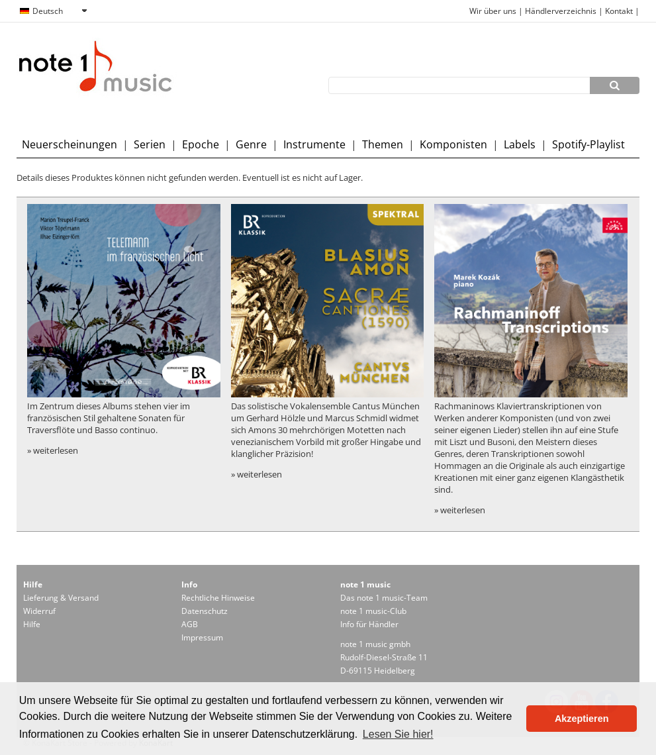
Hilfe (31, 624)
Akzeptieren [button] (582, 718)
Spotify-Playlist (588, 144)
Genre (251, 144)
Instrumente (314, 144)
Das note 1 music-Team (384, 597)
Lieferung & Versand (61, 597)
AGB (189, 624)
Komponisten (453, 144)
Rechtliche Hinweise (218, 597)
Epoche (200, 144)
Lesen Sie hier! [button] (398, 734)
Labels (520, 144)
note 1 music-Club (373, 611)
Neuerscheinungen (69, 144)
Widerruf (39, 611)
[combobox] (53, 11)
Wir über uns (492, 11)
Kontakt (620, 11)
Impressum (202, 637)
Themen (382, 144)
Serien (149, 144)
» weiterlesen (52, 450)
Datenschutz (204, 611)
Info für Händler (369, 624)
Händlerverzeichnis (560, 11)
